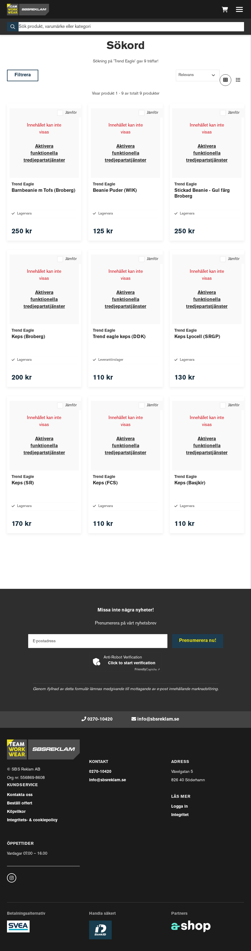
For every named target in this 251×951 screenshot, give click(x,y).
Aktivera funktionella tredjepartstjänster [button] (44, 154)
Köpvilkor (16, 812)
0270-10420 (100, 719)
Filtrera (23, 75)
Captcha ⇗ (147, 669)
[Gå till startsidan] (28, 9)
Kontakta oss (19, 795)
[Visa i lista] (238, 80)
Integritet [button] (180, 815)
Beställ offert (19, 803)
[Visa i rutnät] (225, 80)
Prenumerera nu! (197, 641)
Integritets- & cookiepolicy (32, 820)
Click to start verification (131, 663)
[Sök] (125, 26)
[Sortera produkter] (198, 75)
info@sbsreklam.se (158, 719)
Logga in (179, 807)
